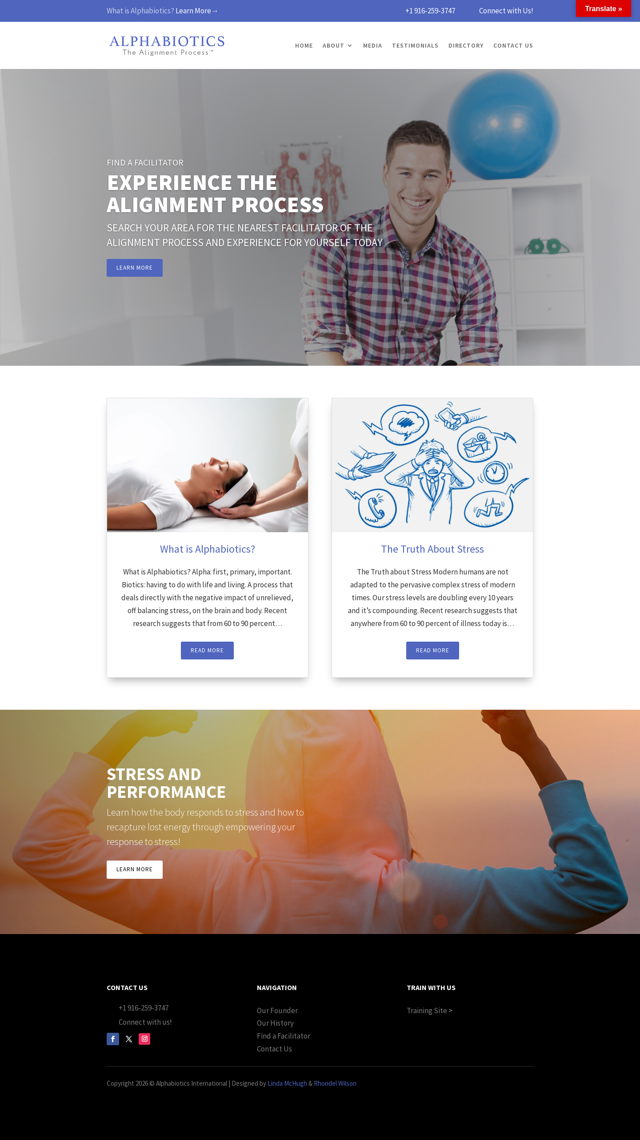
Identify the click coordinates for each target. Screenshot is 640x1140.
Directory (466, 45)
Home (304, 45)
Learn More (134, 267)
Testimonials (415, 45)
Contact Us (513, 45)
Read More (207, 650)
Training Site (427, 1010)
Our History (275, 1023)
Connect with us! (145, 1022)
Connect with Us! (506, 11)
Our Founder (277, 1010)
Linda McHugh (287, 1083)
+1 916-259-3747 (430, 11)
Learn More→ (197, 11)
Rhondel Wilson (335, 1083)
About (333, 45)
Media (372, 45)
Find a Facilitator (283, 1036)
